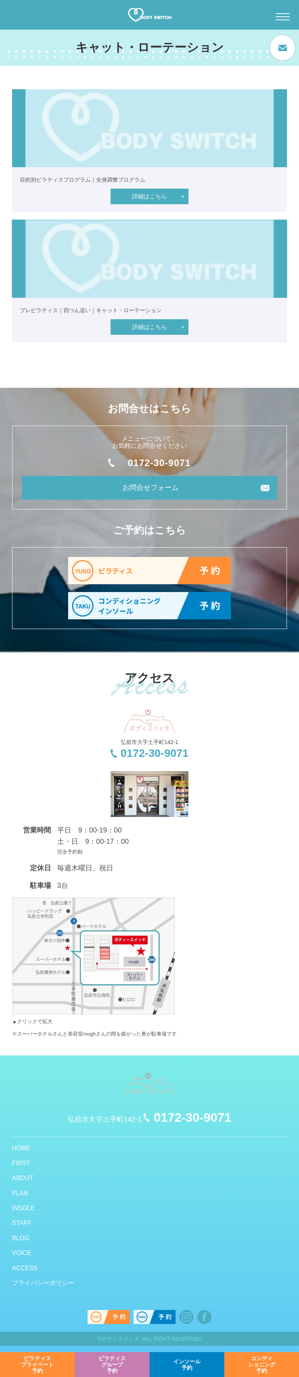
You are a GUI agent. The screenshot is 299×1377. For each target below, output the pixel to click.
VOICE (22, 1253)
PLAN (20, 1193)
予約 (37, 1364)
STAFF (21, 1223)
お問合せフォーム (151, 487)
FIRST (21, 1163)
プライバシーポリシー (43, 1283)
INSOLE (23, 1208)
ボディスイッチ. (121, 1339)
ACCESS (25, 1268)
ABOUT (22, 1178)
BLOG (20, 1238)
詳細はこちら (149, 196)
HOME (21, 1148)
